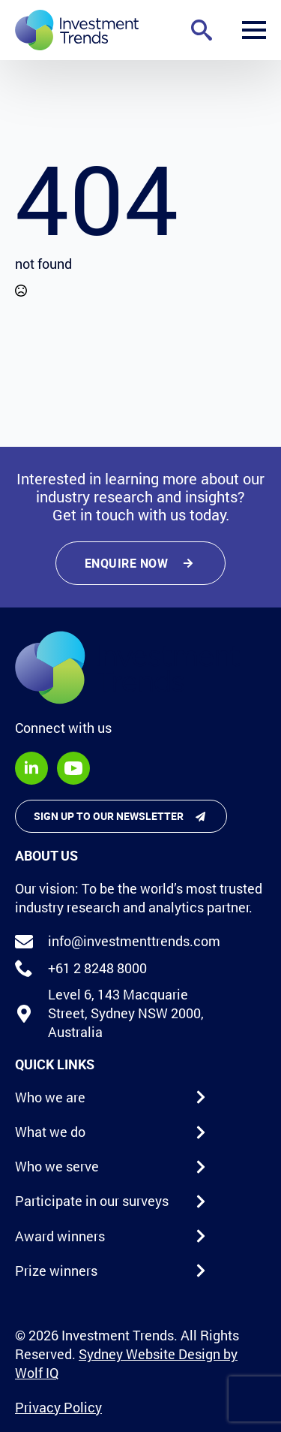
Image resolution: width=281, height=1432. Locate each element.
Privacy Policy (58, 1407)
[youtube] (73, 768)
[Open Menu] (254, 30)
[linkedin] (31, 768)
